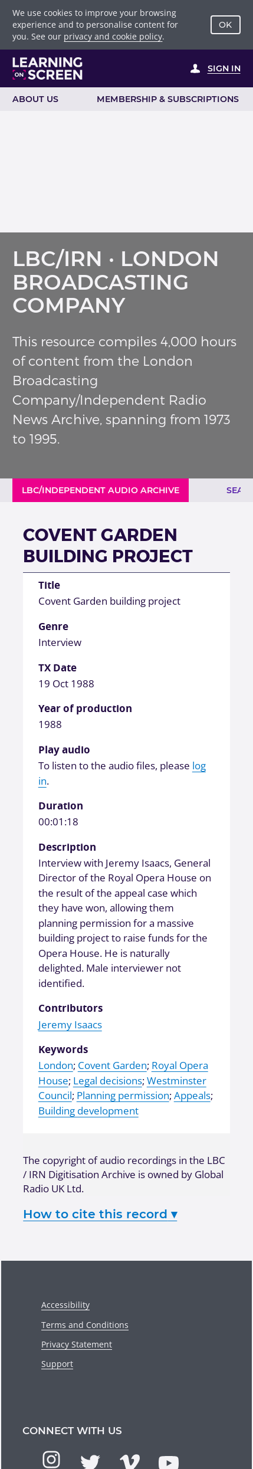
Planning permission (123, 1095)
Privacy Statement (76, 1344)
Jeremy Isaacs (70, 1024)
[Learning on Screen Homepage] (47, 68)
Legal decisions (107, 1080)
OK (225, 24)
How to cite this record (100, 1213)
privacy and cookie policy (113, 36)
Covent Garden (112, 1065)
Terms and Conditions (85, 1324)
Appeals (192, 1095)
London (55, 1065)
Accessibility (65, 1304)
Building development (88, 1110)
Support (57, 1363)
